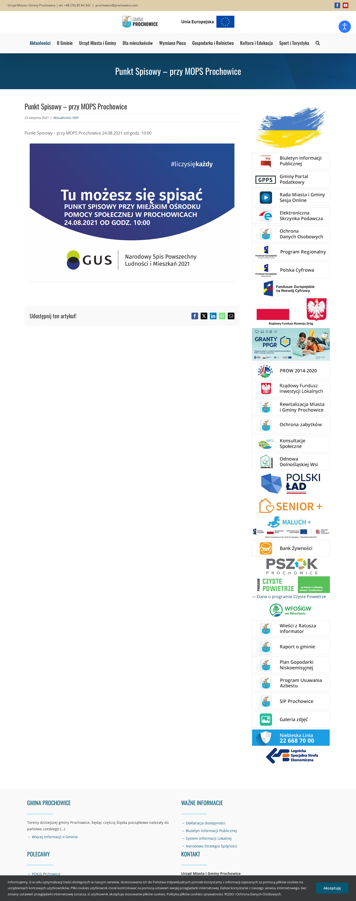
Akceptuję (332, 888)
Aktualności (62, 117)
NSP (75, 117)
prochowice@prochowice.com (116, 5)
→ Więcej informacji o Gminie (52, 836)
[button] (318, 43)
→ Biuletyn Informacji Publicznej (209, 830)
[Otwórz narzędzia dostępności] (345, 27)
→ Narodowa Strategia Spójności (209, 846)
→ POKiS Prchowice (43, 874)
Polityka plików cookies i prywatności (195, 894)
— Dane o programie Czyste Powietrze (289, 596)
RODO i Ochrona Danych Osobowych (252, 894)
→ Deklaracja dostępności (203, 823)
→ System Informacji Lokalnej (206, 838)
